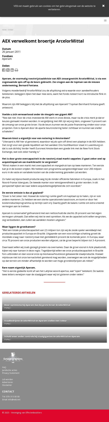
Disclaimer (7, 385)
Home (4, 30)
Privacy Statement (10, 373)
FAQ (4, 367)
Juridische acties (9, 370)
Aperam (7, 58)
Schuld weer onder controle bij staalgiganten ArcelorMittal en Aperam (42, 336)
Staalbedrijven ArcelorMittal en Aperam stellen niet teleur (35, 320)
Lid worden (7, 379)
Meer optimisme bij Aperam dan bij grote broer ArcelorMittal (37, 305)
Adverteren (7, 382)
